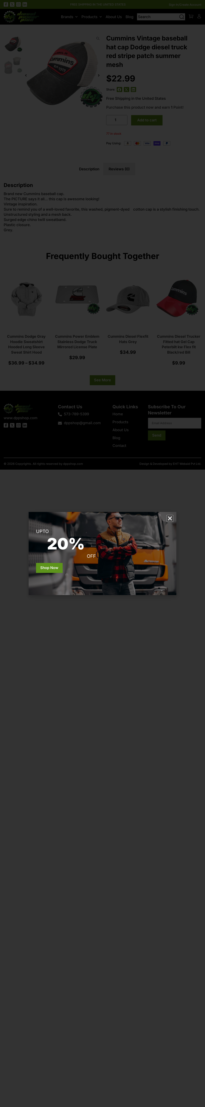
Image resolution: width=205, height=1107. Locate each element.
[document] (102, 553)
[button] (170, 518)
